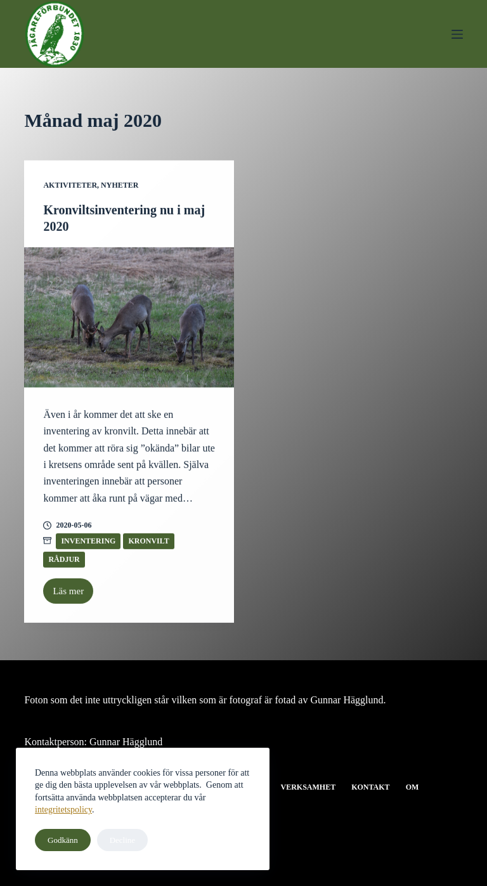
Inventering (88, 541)
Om (412, 787)
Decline (122, 840)
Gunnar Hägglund (125, 741)
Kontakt (370, 787)
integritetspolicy (63, 809)
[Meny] (457, 34)
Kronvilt (148, 541)
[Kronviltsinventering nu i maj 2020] (129, 318)
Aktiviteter (70, 185)
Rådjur (63, 559)
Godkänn (63, 840)
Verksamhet (307, 787)
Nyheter (119, 185)
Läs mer (73, 595)
